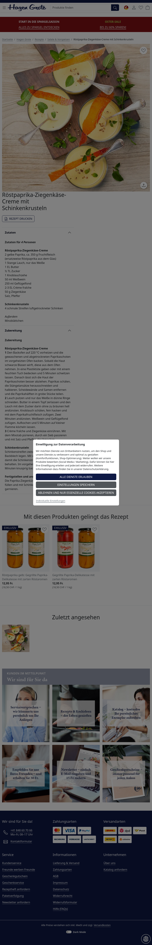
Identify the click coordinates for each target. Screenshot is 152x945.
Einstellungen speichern (76, 485)
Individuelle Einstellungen (50, 500)
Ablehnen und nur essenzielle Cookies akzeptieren (76, 493)
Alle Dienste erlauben (76, 477)
